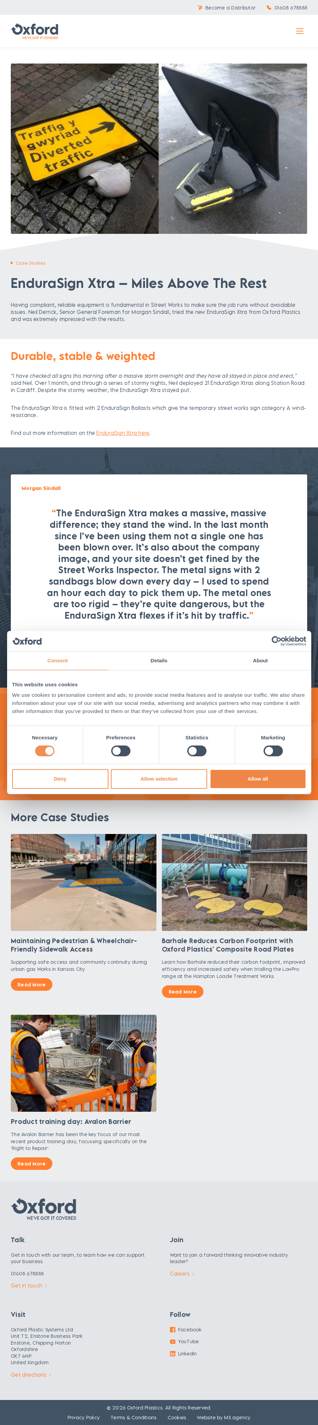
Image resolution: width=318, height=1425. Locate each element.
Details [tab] (159, 660)
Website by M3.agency (223, 1417)
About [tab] (260, 660)
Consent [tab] (57, 660)
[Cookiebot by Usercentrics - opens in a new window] (276, 641)
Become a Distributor (230, 7)
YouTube (184, 1341)
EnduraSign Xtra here (122, 433)
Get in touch (29, 1285)
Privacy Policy (84, 1417)
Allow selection (159, 779)
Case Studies (31, 263)
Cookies (177, 1417)
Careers (182, 1274)
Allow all (258, 779)
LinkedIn (183, 1353)
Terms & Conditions (134, 1417)
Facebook (186, 1329)
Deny (60, 779)
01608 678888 (290, 7)
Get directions (31, 1375)
